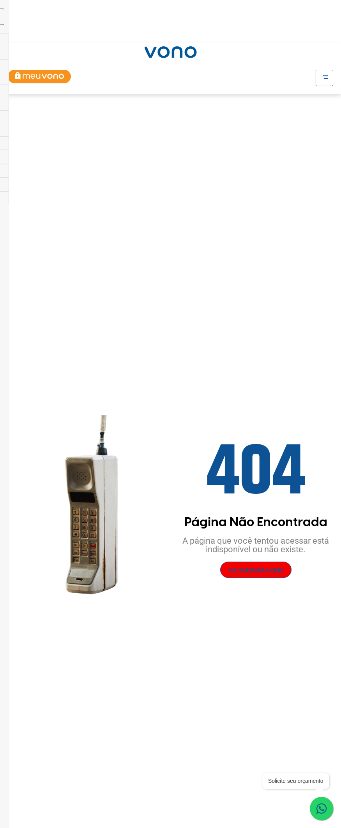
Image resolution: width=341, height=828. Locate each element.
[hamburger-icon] (281, 9)
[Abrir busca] (326, 33)
